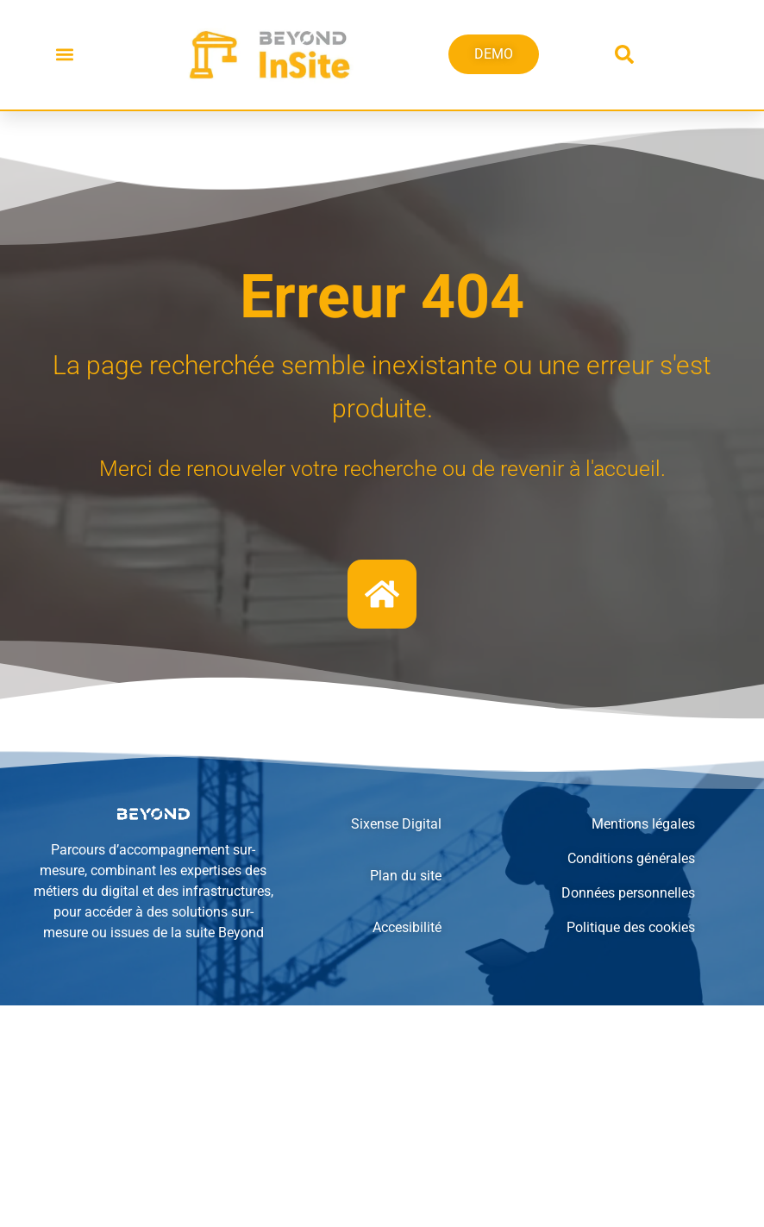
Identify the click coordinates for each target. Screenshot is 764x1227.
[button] (64, 55)
